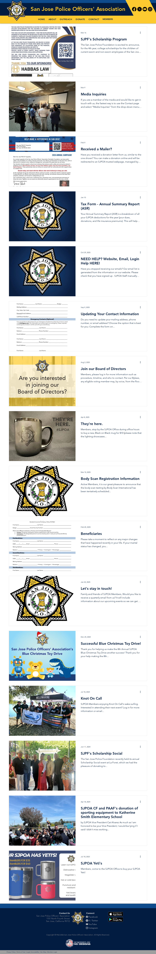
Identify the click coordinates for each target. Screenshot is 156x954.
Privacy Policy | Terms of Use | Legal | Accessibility (23, 952)
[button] (52, 19)
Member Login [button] (52, 952)
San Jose (43, 8)
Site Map (43, 952)
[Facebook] (134, 9)
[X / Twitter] (93, 920)
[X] (139, 9)
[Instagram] (150, 9)
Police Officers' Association (90, 8)
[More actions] (141, 32)
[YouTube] (93, 924)
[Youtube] (145, 9)
